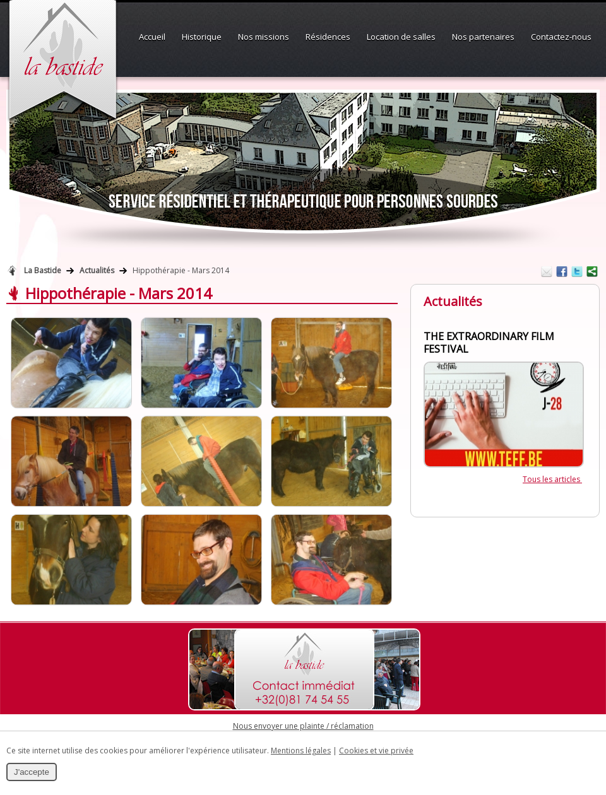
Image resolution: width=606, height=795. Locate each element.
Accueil (152, 36)
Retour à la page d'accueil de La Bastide (12, 271)
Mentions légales (301, 750)
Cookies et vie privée (376, 750)
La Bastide (42, 270)
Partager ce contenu (592, 271)
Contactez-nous (561, 36)
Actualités (97, 270)
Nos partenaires (483, 36)
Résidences (328, 36)
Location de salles (401, 36)
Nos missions (263, 36)
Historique (202, 36)
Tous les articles (552, 479)
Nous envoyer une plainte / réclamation (303, 726)
